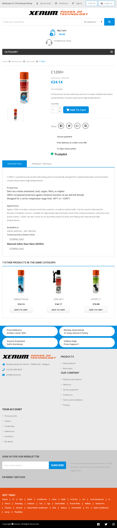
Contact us (68, 394)
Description (15, 163)
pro (87, 508)
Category (11, 52)
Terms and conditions (73, 399)
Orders (7, 421)
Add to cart (76, 110)
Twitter (106, 524)
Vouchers (8, 436)
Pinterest (85, 126)
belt (54, 508)
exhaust (31, 504)
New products (69, 363)
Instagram (113, 524)
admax (64, 508)
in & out (73, 499)
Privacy (66, 405)
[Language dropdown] (106, 3)
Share (61, 126)
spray (7, 512)
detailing (19, 504)
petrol (7, 504)
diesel (5, 499)
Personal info (10, 416)
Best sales (68, 368)
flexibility (18, 512)
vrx (83, 499)
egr (48, 504)
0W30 (29, 499)
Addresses (9, 431)
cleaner (8, 508)
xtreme (19, 508)
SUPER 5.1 (96, 299)
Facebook (98, 524)
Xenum (17, 524)
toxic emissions (97, 499)
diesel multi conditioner (37, 508)
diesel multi (60, 504)
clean (54, 499)
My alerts (8, 441)
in (109, 499)
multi (63, 499)
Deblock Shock (21, 299)
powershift (76, 508)
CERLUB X (58, 299)
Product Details (42, 163)
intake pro (100, 504)
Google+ (77, 126)
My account (43, 3)
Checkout (61, 3)
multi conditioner (101, 508)
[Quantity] (54, 109)
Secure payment (70, 389)
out (41, 504)
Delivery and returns (72, 379)
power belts (75, 504)
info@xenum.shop (62, 40)
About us (67, 384)
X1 (13, 499)
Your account (12, 409)
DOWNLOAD (16, 239)
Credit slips (9, 426)
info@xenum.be (13, 374)
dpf (20, 499)
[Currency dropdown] (91, 3)
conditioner (42, 499)
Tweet (69, 126)
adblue (88, 504)
